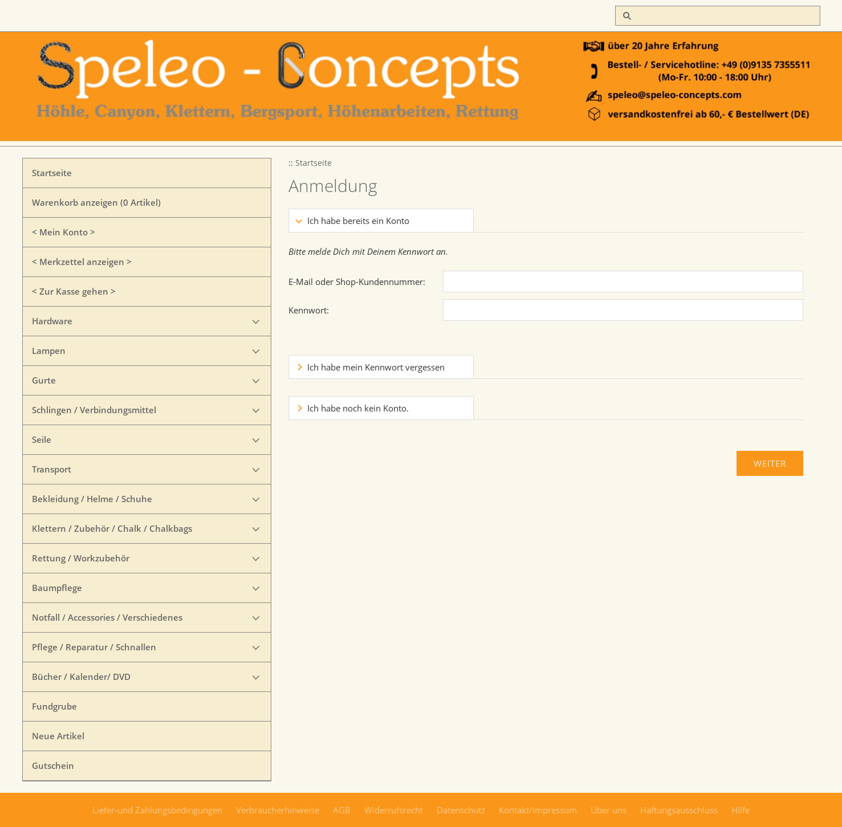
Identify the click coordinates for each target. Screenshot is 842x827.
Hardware (52, 321)
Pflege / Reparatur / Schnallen (94, 647)
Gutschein (53, 765)
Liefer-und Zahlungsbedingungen (157, 810)
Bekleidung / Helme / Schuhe (92, 498)
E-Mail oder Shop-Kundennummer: (356, 281)
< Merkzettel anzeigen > (82, 261)
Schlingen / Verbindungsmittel (94, 409)
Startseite (52, 172)
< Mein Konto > (63, 232)
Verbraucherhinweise (277, 810)
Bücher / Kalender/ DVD (81, 676)
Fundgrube (54, 706)
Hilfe (740, 810)
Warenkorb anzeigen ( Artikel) (96, 202)
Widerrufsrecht (393, 810)
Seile (41, 439)
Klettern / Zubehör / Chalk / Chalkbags (112, 528)
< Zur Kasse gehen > (74, 291)
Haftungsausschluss (679, 810)
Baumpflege (57, 587)
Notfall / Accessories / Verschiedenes (107, 617)
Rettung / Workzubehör (80, 558)
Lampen (49, 350)
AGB (342, 810)
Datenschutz (461, 810)
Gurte (44, 380)
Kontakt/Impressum (538, 810)
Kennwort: (308, 310)
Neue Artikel (58, 736)
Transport (51, 469)
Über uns (609, 810)
